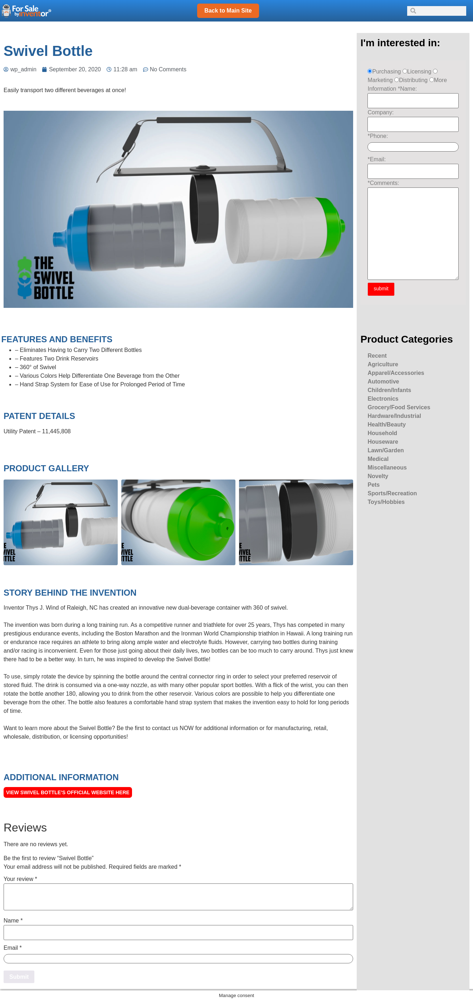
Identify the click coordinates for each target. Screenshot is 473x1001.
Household (382, 433)
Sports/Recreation (392, 493)
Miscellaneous (386, 467)
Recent (376, 356)
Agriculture (382, 364)
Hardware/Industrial (394, 416)
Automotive (383, 381)
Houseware (382, 442)
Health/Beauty (386, 424)
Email (13, 948)
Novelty (377, 476)
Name (13, 921)
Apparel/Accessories (395, 373)
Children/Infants (389, 390)
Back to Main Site (228, 11)
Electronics (382, 399)
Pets (373, 485)
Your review (20, 879)
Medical (378, 459)
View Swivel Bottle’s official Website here (68, 792)
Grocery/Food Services (398, 407)
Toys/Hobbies (386, 502)
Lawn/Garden (385, 450)
